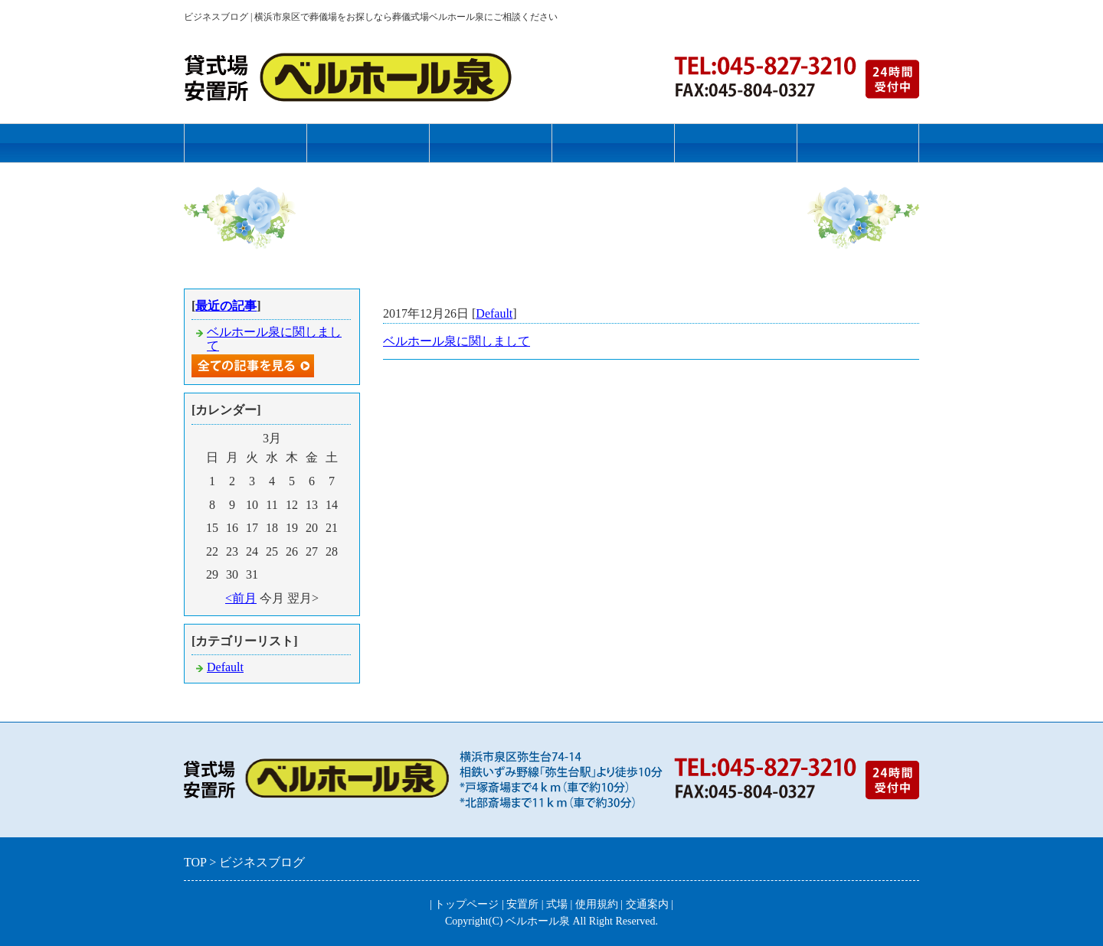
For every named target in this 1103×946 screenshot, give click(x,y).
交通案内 (735, 142)
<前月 (241, 598)
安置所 (368, 142)
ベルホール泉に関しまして (456, 340)
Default (494, 313)
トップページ (245, 142)
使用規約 (613, 142)
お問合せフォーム (858, 142)
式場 (490, 142)
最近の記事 (226, 305)
